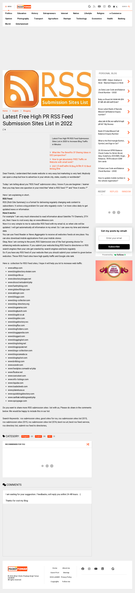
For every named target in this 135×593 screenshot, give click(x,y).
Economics (97, 19)
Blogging (27, 111)
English (15, 111)
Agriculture (53, 19)
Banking (121, 19)
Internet (64, 13)
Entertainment (22, 24)
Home (5, 111)
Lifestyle (88, 13)
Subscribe (114, 246)
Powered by (114, 255)
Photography (23, 19)
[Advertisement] (67, 46)
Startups (67, 19)
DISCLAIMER (55, 577)
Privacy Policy (66, 577)
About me (66, 568)
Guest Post (54, 573)
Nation (76, 13)
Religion (100, 13)
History (35, 13)
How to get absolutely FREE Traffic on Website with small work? (68, 160)
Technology (81, 19)
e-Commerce (115, 13)
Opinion (8, 19)
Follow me (66, 582)
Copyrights (55, 582)
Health (110, 19)
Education (21, 13)
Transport (38, 19)
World (8, 24)
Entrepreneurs (49, 13)
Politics (8, 13)
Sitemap (66, 573)
